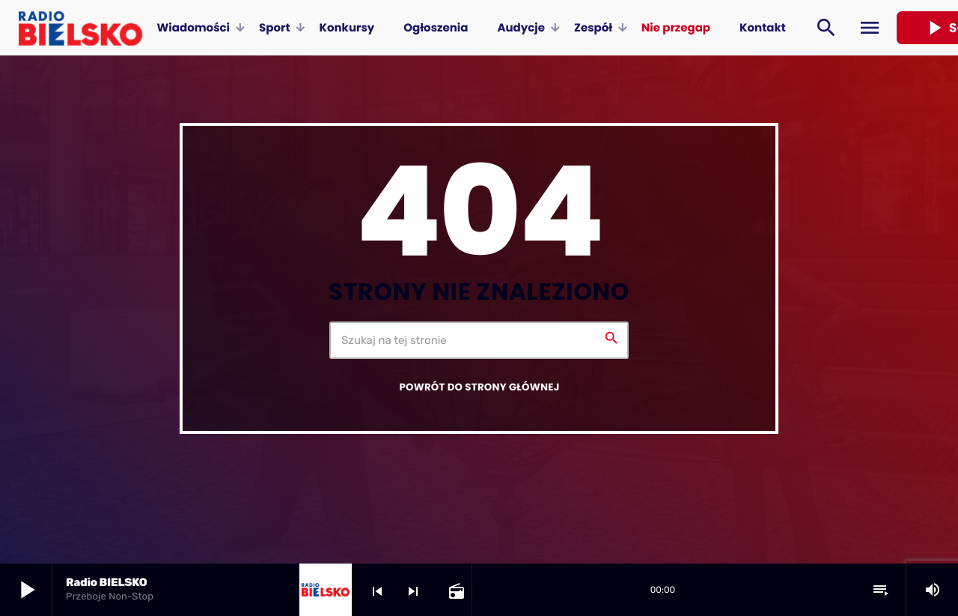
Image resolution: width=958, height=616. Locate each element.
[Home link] (80, 27)
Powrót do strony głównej (479, 387)
